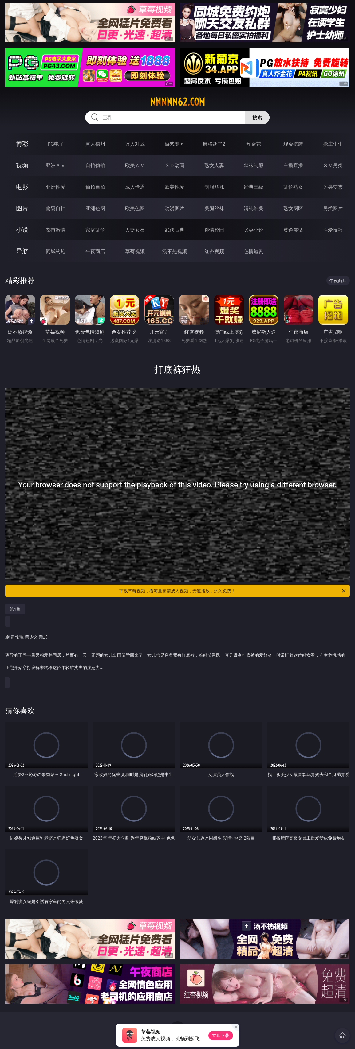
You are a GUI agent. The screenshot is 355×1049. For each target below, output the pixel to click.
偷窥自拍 (55, 208)
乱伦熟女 (293, 186)
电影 (22, 187)
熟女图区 (293, 208)
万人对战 (135, 143)
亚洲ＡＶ (55, 165)
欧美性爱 (174, 186)
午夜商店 (95, 251)
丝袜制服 (253, 165)
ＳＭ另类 (333, 165)
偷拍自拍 (95, 186)
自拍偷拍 (95, 165)
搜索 (257, 117)
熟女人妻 (214, 165)
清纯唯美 (253, 208)
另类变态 (333, 186)
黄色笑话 (293, 229)
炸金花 (253, 143)
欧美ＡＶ (135, 165)
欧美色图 (135, 208)
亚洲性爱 (55, 186)
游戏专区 (174, 143)
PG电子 (56, 143)
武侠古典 (174, 229)
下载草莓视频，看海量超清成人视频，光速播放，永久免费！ (232, 590)
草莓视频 (135, 251)
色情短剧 (253, 251)
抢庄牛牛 (333, 143)
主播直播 (293, 165)
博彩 (22, 144)
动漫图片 (174, 208)
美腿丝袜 (214, 208)
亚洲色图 (95, 208)
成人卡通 (135, 186)
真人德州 (95, 143)
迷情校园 (214, 229)
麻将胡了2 (214, 143)
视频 (22, 165)
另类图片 (333, 208)
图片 (22, 208)
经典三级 (253, 186)
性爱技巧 (333, 229)
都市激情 (55, 229)
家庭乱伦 (95, 229)
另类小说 (253, 229)
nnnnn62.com (177, 102)
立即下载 (220, 1035)
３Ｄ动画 (174, 165)
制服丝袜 (214, 186)
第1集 (15, 609)
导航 (22, 251)
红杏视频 (214, 251)
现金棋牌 (293, 143)
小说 (22, 229)
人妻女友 (135, 229)
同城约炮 (55, 251)
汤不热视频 (174, 251)
